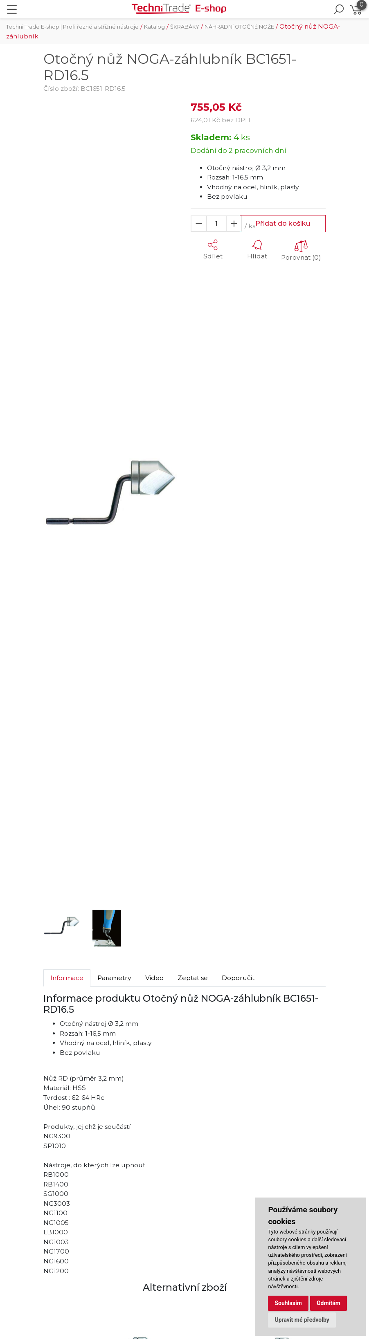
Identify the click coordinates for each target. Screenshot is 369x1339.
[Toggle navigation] (12, 9)
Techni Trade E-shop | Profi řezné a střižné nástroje (72, 27)
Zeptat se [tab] (193, 978)
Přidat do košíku (282, 223)
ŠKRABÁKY (184, 27)
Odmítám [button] (328, 1303)
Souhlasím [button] (288, 1303)
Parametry (114, 978)
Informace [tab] (66, 978)
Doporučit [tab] (238, 978)
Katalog (154, 27)
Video (154, 978)
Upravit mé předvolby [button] (301, 1320)
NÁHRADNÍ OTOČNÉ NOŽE (239, 27)
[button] (53, 501)
